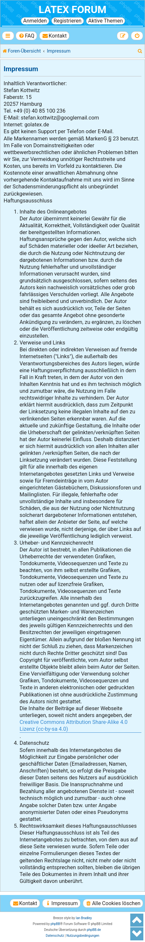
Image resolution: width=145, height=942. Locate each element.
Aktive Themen (105, 21)
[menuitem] (26, 35)
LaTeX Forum (72, 10)
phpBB (55, 924)
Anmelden (35, 21)
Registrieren (68, 21)
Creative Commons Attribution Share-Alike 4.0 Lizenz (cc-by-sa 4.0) (74, 725)
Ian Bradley (84, 918)
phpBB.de (94, 930)
